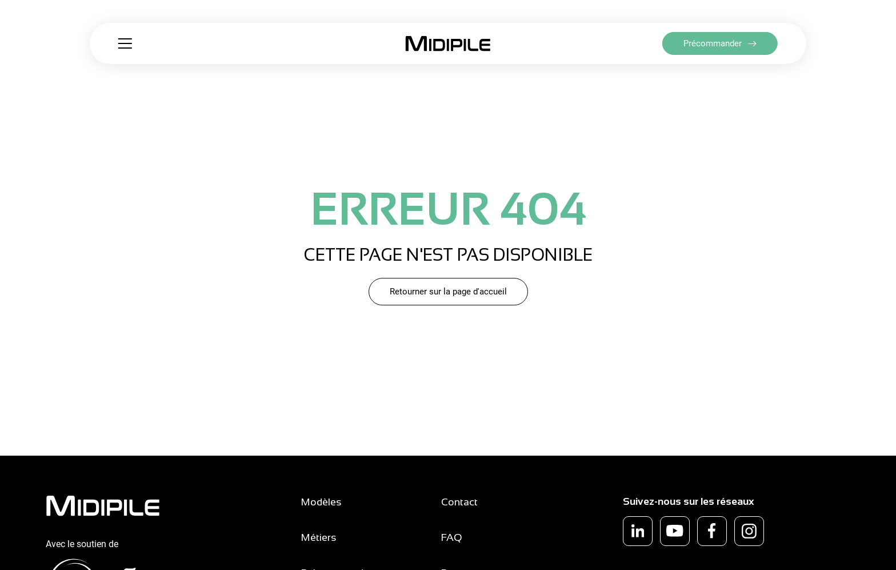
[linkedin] (637, 531)
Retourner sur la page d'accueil (448, 291)
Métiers (319, 537)
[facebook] (712, 531)
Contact (459, 502)
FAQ (451, 537)
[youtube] (675, 531)
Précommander (712, 43)
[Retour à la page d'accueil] (448, 43)
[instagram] (749, 531)
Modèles (321, 502)
